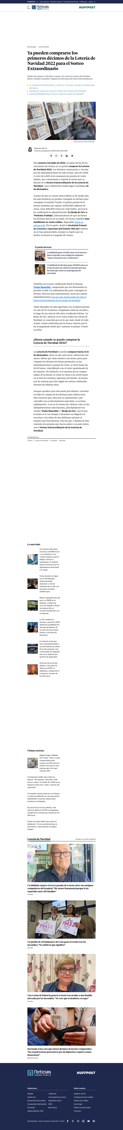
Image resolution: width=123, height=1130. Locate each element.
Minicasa (83, 2)
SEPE (50, 1104)
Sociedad (53, 440)
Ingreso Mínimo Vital (35, 1111)
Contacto (77, 1111)
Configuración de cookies (83, 1097)
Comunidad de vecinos (57, 1097)
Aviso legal (78, 1104)
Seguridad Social (54, 1100)
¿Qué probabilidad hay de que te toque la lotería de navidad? (56, 94)
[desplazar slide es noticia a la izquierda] (37, 1)
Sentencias (31, 1097)
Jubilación (52, 1093)
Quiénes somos (80, 1093)
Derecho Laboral (56, 2)
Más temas (52, 1107)
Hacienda (31, 1107)
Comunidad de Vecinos (71, 2)
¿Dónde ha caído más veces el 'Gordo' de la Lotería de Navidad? (57, 91)
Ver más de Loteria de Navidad (85, 839)
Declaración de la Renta (36, 1100)
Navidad (62, 440)
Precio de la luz (44, 2)
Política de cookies (81, 1100)
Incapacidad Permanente (37, 1104)
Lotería (30, 440)
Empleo (30, 1093)
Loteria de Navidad (42, 440)
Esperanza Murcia (40, 148)
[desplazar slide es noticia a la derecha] (95, 1)
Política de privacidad (82, 1107)
